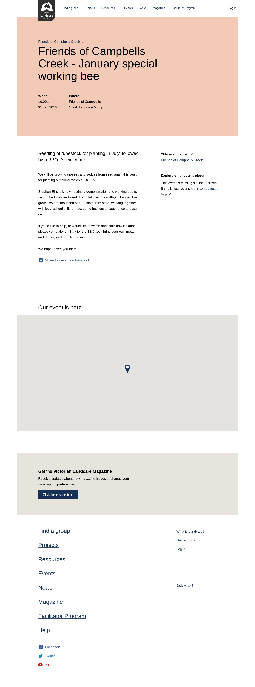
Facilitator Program (184, 8)
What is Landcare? (190, 531)
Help (44, 630)
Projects (90, 8)
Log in (232, 8)
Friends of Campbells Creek (59, 41)
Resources (108, 8)
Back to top (185, 585)
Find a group (70, 8)
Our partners (185, 540)
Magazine (159, 8)
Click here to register (58, 494)
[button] (127, 369)
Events (128, 8)
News (142, 8)
